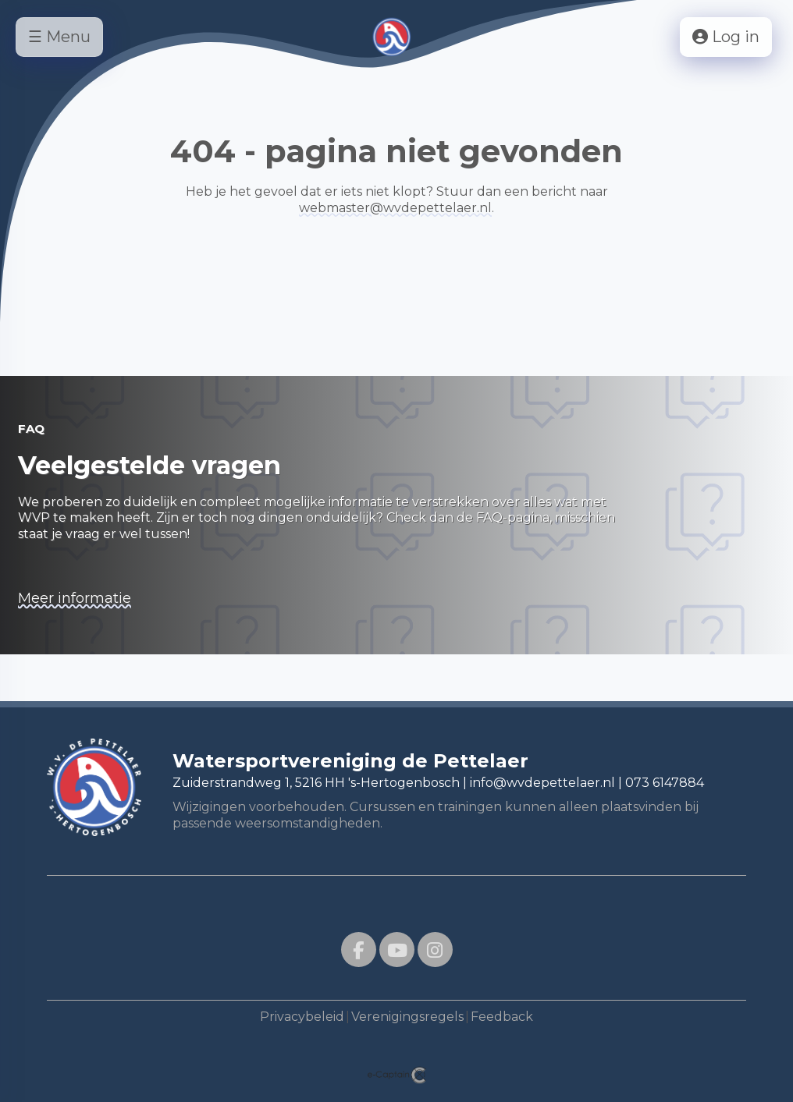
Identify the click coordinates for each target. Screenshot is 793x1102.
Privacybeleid (302, 1016)
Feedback (502, 1016)
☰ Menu (59, 36)
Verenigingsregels (407, 1016)
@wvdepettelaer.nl (395, 207)
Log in (725, 36)
